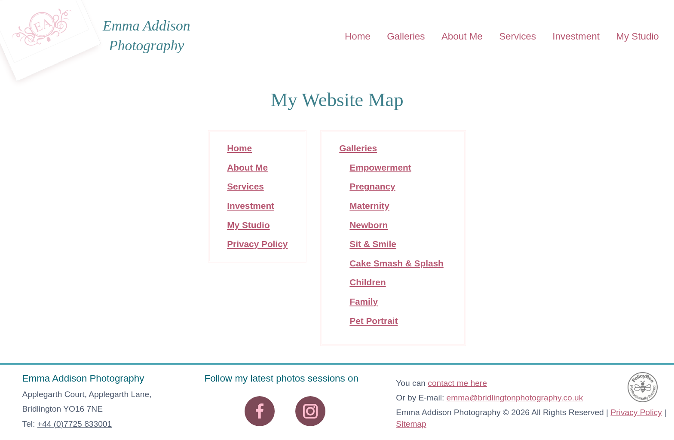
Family (363, 301)
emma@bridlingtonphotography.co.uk (515, 397)
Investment (576, 36)
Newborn (368, 225)
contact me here (457, 383)
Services (517, 36)
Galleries (406, 36)
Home (358, 36)
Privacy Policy (257, 244)
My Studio (637, 36)
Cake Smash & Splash (396, 263)
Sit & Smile (372, 244)
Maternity (369, 206)
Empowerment (380, 167)
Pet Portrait (373, 321)
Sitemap (411, 423)
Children (367, 282)
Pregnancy (372, 186)
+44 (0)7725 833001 (74, 423)
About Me (462, 36)
